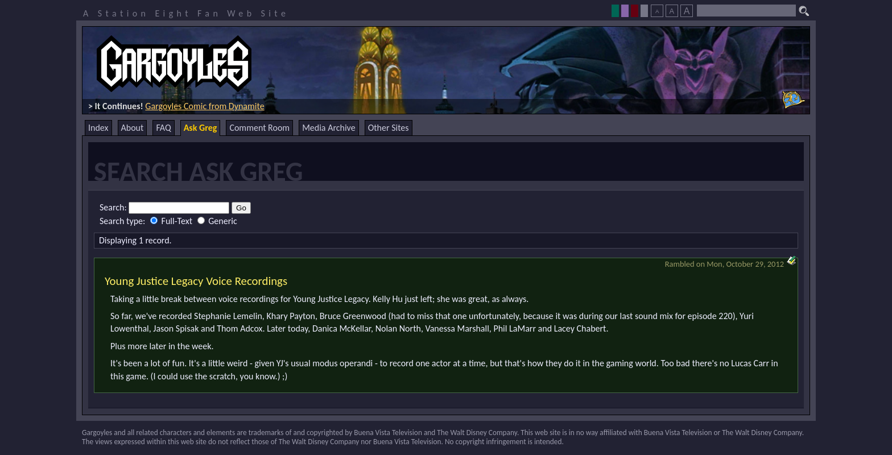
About (132, 127)
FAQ (163, 127)
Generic (217, 221)
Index (98, 127)
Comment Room (259, 127)
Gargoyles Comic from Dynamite (204, 106)
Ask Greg (200, 127)
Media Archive (328, 127)
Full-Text (172, 221)
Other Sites (388, 127)
